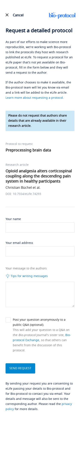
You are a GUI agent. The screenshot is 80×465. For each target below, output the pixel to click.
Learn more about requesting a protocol (34, 98)
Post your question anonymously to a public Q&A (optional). (39, 322)
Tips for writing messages (27, 276)
